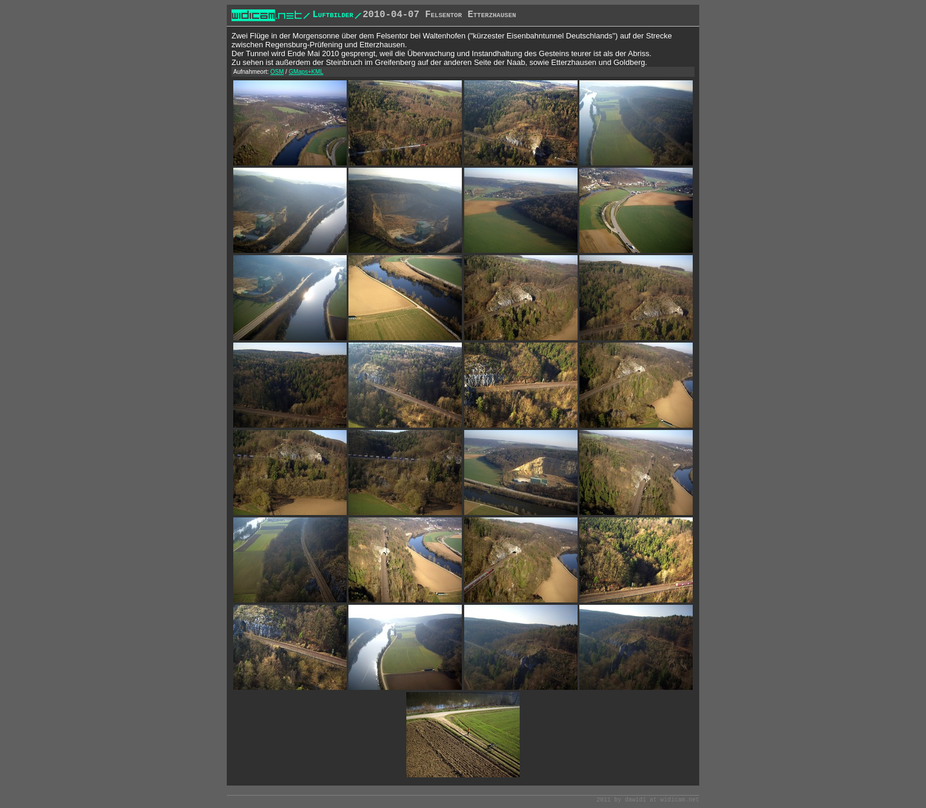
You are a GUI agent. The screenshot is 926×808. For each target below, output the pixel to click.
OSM (277, 72)
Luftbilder (332, 14)
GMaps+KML (306, 72)
